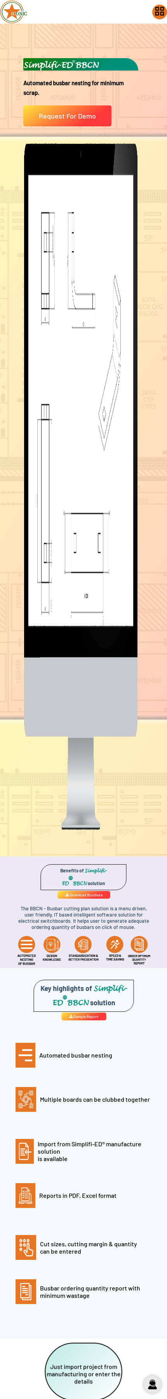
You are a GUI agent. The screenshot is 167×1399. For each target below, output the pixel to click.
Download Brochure (83, 894)
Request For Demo (67, 116)
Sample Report (83, 1016)
